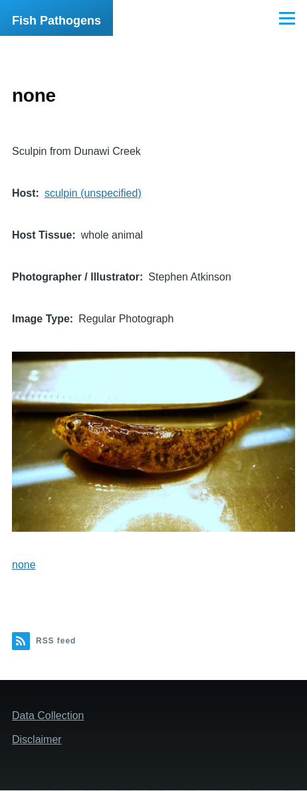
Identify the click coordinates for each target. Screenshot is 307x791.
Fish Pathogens (56, 20)
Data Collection (48, 715)
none (24, 564)
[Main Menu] (287, 18)
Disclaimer (37, 739)
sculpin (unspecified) (93, 193)
